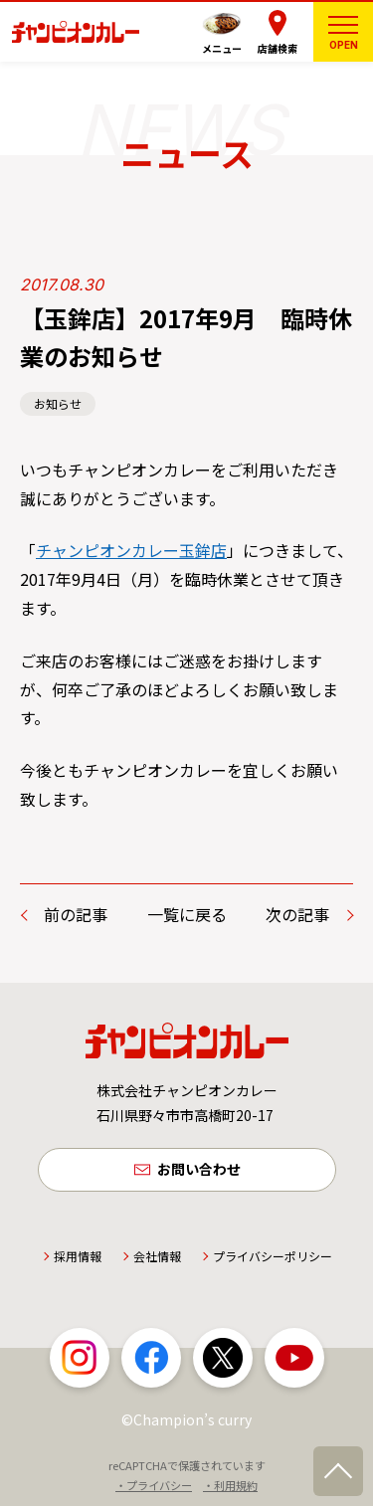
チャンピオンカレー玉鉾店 (131, 550)
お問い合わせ (199, 1169)
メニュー (222, 48)
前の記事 (75, 914)
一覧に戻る (187, 914)
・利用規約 (230, 1485)
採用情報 (77, 1255)
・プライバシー (153, 1485)
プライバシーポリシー (272, 1255)
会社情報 (157, 1255)
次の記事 (297, 914)
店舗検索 (277, 48)
